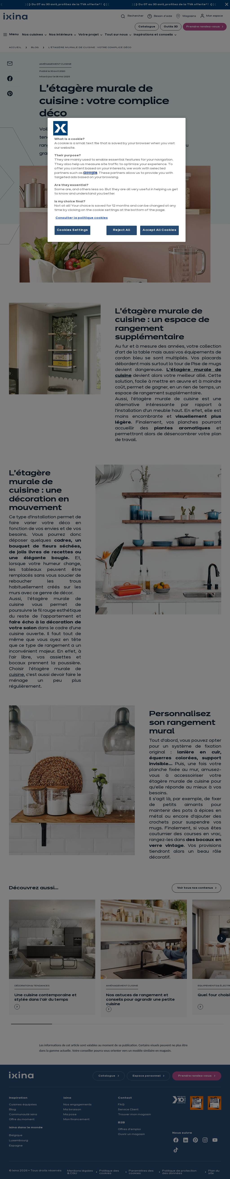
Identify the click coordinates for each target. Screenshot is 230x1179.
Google (90, 173)
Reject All (121, 230)
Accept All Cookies (159, 230)
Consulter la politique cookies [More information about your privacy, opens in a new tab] (81, 218)
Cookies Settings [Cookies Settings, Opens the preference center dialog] (72, 230)
